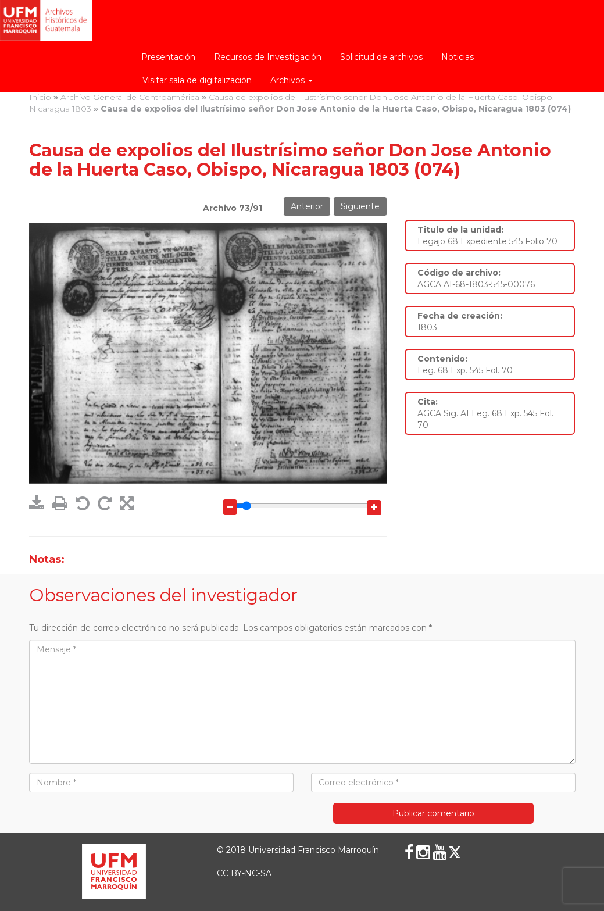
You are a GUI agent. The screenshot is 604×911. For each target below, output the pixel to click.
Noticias (457, 57)
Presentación (168, 57)
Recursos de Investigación (267, 57)
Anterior (307, 206)
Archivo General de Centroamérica (129, 97)
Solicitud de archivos (381, 57)
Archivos (291, 80)
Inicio (40, 97)
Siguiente (360, 206)
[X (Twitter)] (454, 852)
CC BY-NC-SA (244, 873)
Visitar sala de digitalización (197, 80)
